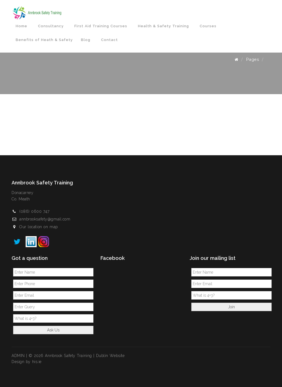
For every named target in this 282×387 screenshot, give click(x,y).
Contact (109, 40)
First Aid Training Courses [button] (102, 26)
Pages (252, 59)
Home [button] (23, 26)
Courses (208, 26)
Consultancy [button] (52, 26)
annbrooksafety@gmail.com (44, 219)
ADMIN (18, 355)
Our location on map (38, 227)
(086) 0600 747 (34, 211)
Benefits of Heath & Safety (44, 40)
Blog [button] (87, 40)
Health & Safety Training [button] (164, 26)
